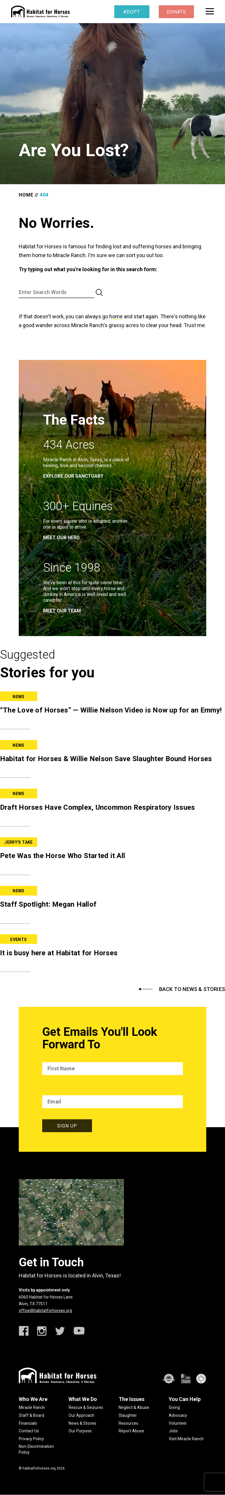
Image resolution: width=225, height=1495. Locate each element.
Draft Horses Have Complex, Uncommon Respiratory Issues (97, 807)
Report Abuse (131, 1431)
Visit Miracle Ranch (186, 1438)
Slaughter (128, 1415)
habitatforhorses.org (39, 1468)
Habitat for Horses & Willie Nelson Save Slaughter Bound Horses (106, 759)
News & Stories (82, 1423)
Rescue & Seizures (86, 1407)
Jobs (173, 1431)
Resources (128, 1423)
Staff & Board (31, 1415)
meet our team (62, 611)
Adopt (131, 12)
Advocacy (178, 1415)
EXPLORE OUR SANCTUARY (73, 476)
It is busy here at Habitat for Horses (58, 953)
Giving (174, 1407)
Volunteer (178, 1423)
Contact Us (29, 1431)
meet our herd (61, 537)
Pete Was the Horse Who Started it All (62, 856)
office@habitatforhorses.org (45, 1310)
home (116, 316)
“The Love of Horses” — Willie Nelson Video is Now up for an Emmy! (111, 710)
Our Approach (81, 1415)
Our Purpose (80, 1431)
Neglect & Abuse (134, 1407)
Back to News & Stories (192, 989)
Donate (176, 12)
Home (26, 195)
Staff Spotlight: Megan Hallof (48, 904)
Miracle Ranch (32, 1407)
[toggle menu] (210, 11)
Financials (28, 1423)
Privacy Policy (31, 1438)
